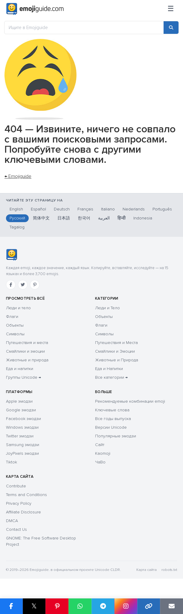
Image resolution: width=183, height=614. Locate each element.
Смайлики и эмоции (25, 351)
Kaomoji (102, 453)
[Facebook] (11, 284)
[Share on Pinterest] (56, 606)
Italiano (108, 209)
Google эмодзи (21, 410)
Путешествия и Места (116, 342)
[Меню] (170, 9)
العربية (104, 218)
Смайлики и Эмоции (115, 351)
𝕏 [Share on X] (34, 606)
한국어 (84, 218)
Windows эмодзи (22, 427)
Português (162, 209)
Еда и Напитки (109, 368)
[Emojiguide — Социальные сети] (11, 255)
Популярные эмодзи (115, 436)
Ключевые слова (112, 410)
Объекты (15, 325)
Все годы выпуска (113, 418)
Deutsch (62, 209)
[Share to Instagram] (125, 606)
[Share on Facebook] (11, 606)
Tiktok (11, 462)
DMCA (12, 520)
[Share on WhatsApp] (80, 606)
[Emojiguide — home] (35, 9)
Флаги (12, 316)
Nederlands (134, 209)
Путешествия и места (27, 342)
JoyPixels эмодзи (22, 453)
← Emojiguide (17, 176)
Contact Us (16, 529)
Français (85, 209)
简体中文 (41, 218)
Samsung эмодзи (22, 444)
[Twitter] (23, 284)
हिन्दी (122, 218)
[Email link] (171, 606)
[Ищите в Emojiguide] (84, 27)
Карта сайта (146, 570)
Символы (15, 333)
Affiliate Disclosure (23, 512)
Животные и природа (27, 360)
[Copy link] (148, 606)
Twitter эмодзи (19, 436)
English (16, 209)
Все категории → (111, 377)
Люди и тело (18, 307)
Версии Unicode (111, 427)
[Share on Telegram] (103, 606)
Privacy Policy (18, 503)
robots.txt (169, 570)
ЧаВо (100, 462)
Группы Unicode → (23, 377)
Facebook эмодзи (23, 418)
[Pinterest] (34, 284)
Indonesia (142, 218)
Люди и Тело (107, 307)
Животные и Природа (116, 360)
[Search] (171, 27)
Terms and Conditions (26, 494)
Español (38, 209)
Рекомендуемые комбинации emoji (130, 401)
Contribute (16, 486)
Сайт (99, 444)
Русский (17, 218)
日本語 (63, 218)
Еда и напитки (19, 368)
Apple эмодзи (19, 401)
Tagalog (17, 227)
